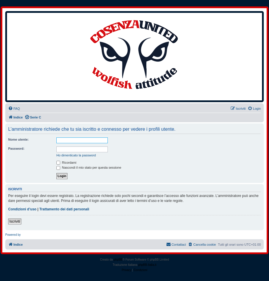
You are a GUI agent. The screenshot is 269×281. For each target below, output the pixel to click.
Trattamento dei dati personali (64, 209)
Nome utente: (18, 139)
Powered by (13, 234)
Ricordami (66, 162)
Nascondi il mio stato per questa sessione (88, 167)
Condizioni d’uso (22, 209)
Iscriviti (14, 221)
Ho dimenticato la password (76, 155)
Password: (16, 148)
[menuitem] (14, 108)
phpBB (118, 259)
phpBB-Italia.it (147, 264)
